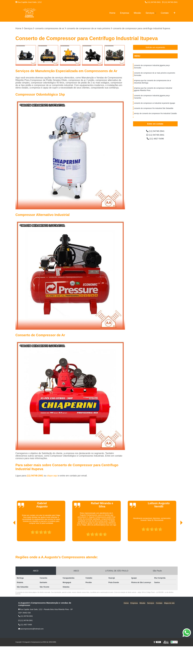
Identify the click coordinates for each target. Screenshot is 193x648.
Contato (165, 13)
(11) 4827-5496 (155, 139)
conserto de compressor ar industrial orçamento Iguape (154, 105)
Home (112, 13)
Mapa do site (169, 603)
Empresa (124, 13)
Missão (137, 13)
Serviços (150, 13)
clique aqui (52, 476)
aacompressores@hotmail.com (31, 629)
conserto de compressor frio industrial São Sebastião (153, 110)
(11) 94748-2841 (153, 2)
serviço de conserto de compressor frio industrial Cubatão (155, 115)
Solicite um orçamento (155, 47)
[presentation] (10, 533)
